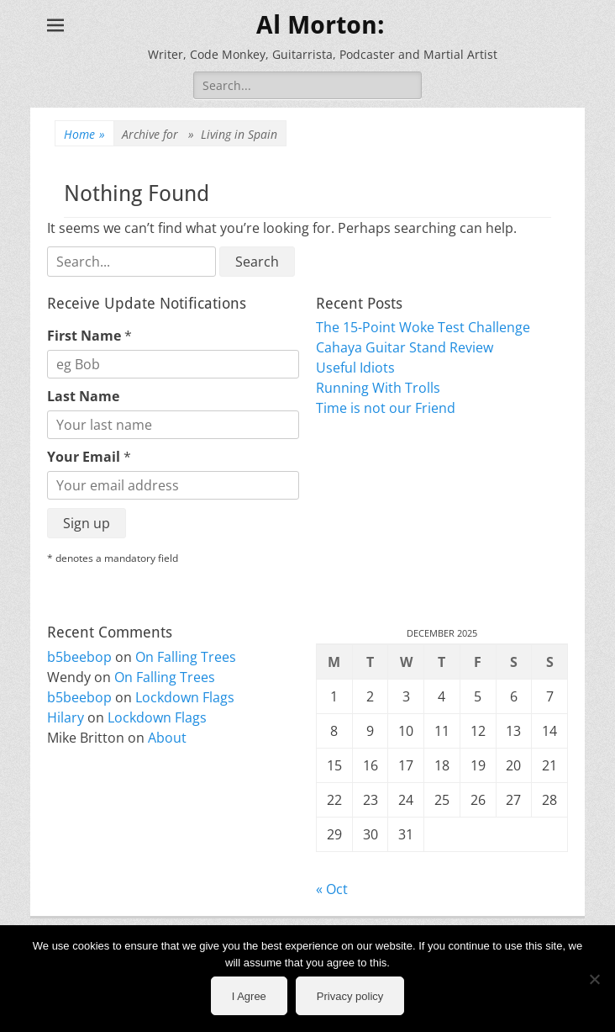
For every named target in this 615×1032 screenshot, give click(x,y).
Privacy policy (350, 996)
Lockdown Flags (184, 697)
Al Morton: (320, 25)
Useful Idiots (355, 367)
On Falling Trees (185, 657)
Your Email (89, 456)
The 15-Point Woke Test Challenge (423, 327)
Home (84, 134)
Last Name (83, 396)
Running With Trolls (378, 387)
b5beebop (79, 657)
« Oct (332, 889)
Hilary (65, 717)
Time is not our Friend (385, 408)
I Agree (249, 996)
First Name (89, 335)
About (167, 737)
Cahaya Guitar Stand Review (404, 347)
